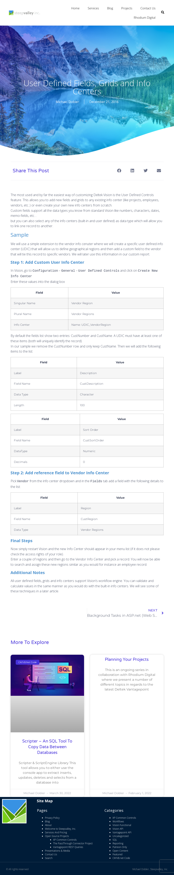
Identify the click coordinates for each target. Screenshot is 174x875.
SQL (115, 838)
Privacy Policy (52, 816)
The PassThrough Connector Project (73, 842)
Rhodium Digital (144, 17)
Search (49, 856)
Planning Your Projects (127, 658)
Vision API (118, 827)
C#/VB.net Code (121, 856)
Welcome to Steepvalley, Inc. (60, 827)
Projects (126, 8)
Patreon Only (120, 845)
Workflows (118, 820)
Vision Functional (122, 823)
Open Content (120, 849)
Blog (110, 8)
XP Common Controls (65, 838)
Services (93, 8)
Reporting (118, 842)
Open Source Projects (57, 834)
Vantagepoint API (122, 831)
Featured (117, 853)
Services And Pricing (56, 831)
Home (75, 8)
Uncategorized (121, 834)
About (48, 823)
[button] (119, 170)
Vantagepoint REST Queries (68, 845)
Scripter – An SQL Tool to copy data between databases (47, 745)
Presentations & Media (57, 849)
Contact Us (147, 8)
